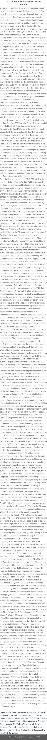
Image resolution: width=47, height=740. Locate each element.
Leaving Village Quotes (17, 730)
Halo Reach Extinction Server (30, 715)
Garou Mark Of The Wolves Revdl (14, 724)
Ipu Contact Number (20, 727)
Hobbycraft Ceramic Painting (33, 721)
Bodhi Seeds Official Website (12, 718)
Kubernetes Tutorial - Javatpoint (13, 712)
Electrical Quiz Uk (32, 718)
